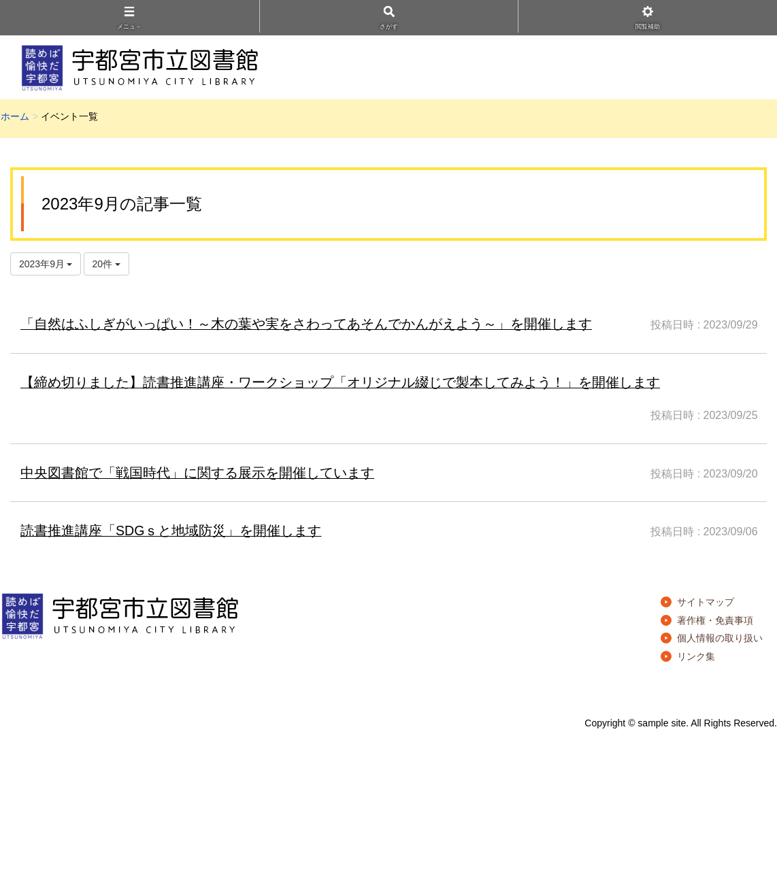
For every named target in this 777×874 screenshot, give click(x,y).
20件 (106, 263)
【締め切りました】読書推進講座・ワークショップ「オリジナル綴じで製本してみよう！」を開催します (340, 382)
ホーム (15, 116)
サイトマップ (705, 601)
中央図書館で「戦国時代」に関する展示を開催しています (197, 472)
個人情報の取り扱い (720, 638)
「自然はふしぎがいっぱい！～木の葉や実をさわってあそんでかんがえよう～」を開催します (306, 323)
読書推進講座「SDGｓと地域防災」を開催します (170, 530)
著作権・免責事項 (715, 620)
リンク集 (696, 656)
